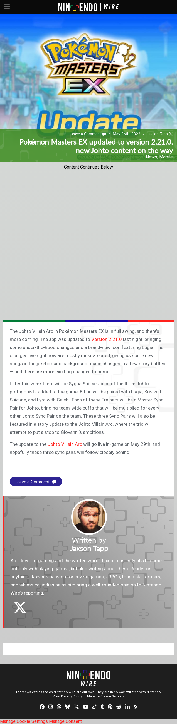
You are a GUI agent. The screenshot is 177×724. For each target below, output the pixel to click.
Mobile (166, 157)
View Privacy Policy (67, 696)
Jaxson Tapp (157, 133)
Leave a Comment (88, 133)
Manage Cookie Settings (106, 696)
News (151, 157)
